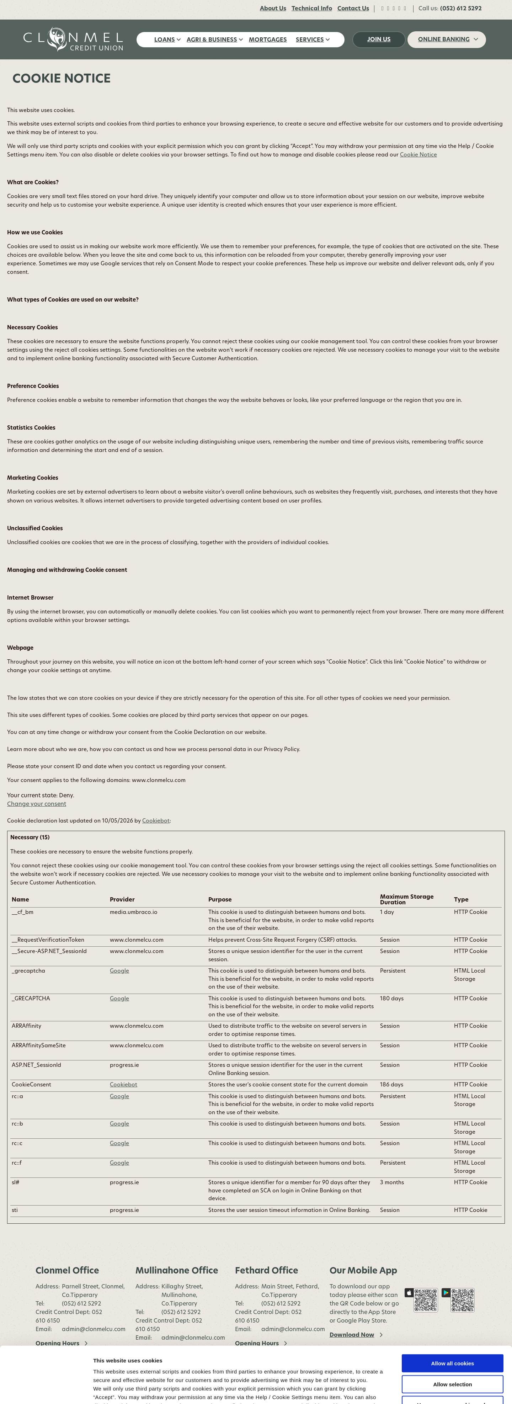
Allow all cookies (452, 1310)
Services (310, 40)
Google (119, 971)
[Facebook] (383, 9)
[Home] (74, 39)
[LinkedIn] (405, 9)
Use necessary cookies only (452, 1352)
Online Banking (444, 40)
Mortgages (268, 40)
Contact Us (353, 9)
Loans (164, 40)
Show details (373, 1390)
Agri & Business (212, 40)
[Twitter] (388, 9)
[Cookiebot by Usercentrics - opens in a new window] (46, 1390)
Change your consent (36, 804)
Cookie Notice (112, 1361)
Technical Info (312, 9)
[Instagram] (394, 9)
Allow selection (452, 1331)
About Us (273, 9)
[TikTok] (399, 9)
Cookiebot (156, 821)
